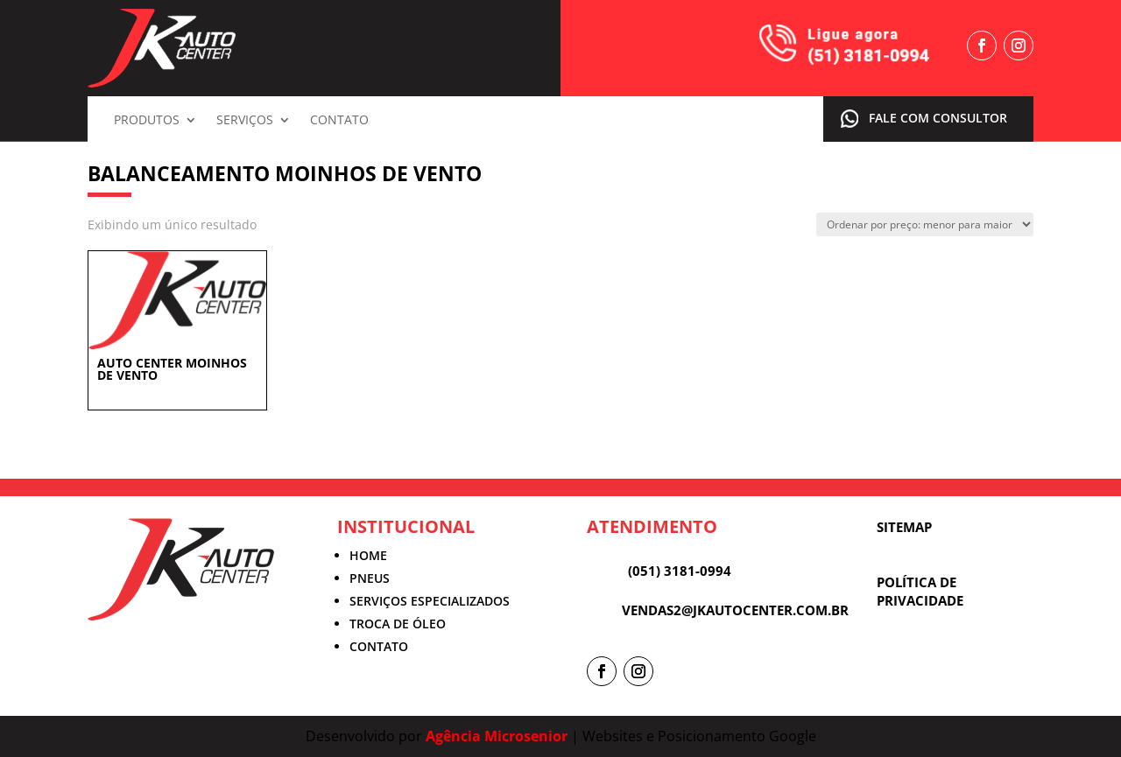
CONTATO (378, 646)
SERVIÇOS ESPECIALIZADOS (429, 600)
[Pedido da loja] (924, 224)
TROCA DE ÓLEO (397, 623)
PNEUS (369, 578)
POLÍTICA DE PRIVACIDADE (920, 591)
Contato (339, 121)
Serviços (244, 121)
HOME (368, 555)
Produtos (147, 121)
